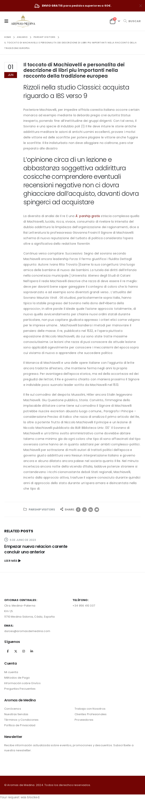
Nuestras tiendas (16, 714)
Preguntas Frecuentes (20, 689)
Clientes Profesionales (91, 714)
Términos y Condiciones (21, 720)
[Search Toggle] (132, 21)
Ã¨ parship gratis (87, 216)
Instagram (23, 651)
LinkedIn (90, 509)
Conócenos (12, 709)
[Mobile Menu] (7, 21)
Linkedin (31, 651)
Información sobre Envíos (22, 683)
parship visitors (42, 509)
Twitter (84, 509)
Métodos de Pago (17, 678)
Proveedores (84, 720)
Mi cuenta (11, 672)
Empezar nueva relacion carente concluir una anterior (35, 549)
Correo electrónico (96, 509)
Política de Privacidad (19, 725)
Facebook (78, 509)
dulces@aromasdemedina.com (27, 631)
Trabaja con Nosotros (90, 709)
